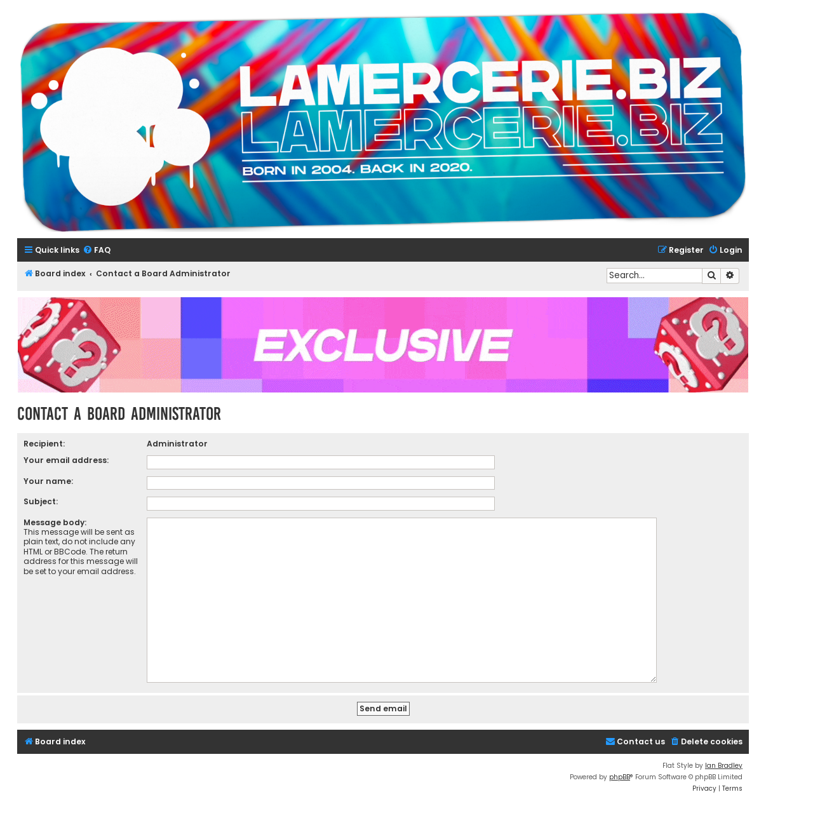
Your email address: (66, 460)
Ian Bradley (723, 765)
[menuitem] (97, 250)
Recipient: (44, 443)
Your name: (48, 481)
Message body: (55, 522)
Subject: (41, 501)
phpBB (619, 777)
